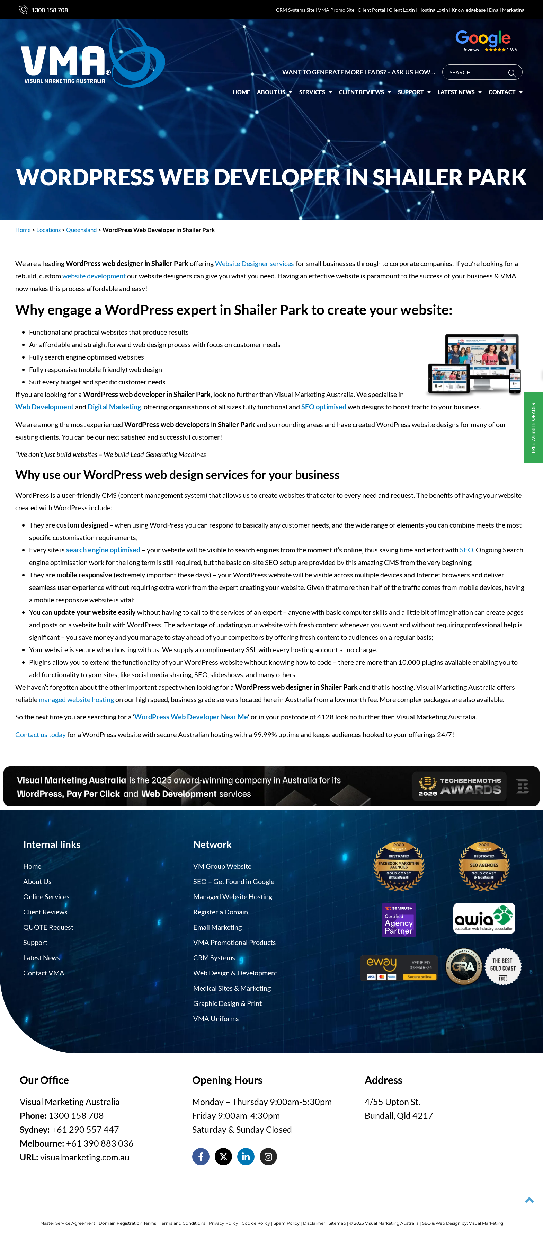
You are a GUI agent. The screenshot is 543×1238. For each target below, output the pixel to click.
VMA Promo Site (336, 10)
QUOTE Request (48, 927)
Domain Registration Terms (127, 1223)
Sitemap (337, 1223)
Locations (48, 229)
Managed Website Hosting (232, 896)
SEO (466, 550)
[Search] (513, 74)
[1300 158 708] (23, 9)
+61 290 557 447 (85, 1129)
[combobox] (482, 72)
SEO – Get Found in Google (233, 881)
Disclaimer (314, 1223)
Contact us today (40, 734)
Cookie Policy (256, 1223)
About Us (274, 92)
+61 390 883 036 (100, 1143)
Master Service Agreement (67, 1223)
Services (315, 92)
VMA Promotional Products (234, 942)
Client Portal (371, 10)
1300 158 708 (49, 10)
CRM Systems (214, 957)
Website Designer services (254, 263)
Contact (506, 92)
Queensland (81, 229)
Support (414, 92)
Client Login (402, 10)
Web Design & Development (235, 973)
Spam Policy (287, 1223)
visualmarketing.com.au (85, 1157)
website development (94, 276)
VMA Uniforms (216, 1018)
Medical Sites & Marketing (232, 988)
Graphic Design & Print (227, 1003)
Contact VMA (43, 973)
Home (241, 92)
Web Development (44, 407)
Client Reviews (365, 92)
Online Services (46, 896)
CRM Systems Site (295, 10)
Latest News (460, 92)
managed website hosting (76, 699)
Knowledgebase (469, 10)
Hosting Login (433, 10)
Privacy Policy (223, 1223)
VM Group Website (222, 866)
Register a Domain (220, 912)
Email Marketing (506, 10)
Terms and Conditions (182, 1223)
